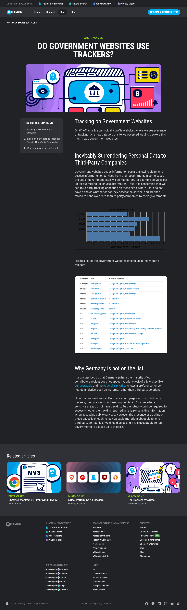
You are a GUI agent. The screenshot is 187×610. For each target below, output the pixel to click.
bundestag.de (83, 385)
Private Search (78, 3)
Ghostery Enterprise (149, 544)
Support (50, 12)
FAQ (94, 569)
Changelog (145, 556)
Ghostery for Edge (55, 585)
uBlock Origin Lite (101, 556)
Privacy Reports (150, 535)
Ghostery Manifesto (149, 532)
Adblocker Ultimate (101, 536)
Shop (73, 12)
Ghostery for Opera (56, 581)
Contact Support (100, 573)
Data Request (99, 581)
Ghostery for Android (57, 590)
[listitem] (34, 484)
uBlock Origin (99, 552)
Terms (84, 603)
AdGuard (97, 528)
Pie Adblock (98, 544)
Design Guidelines (101, 585)
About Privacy (99, 590)
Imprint (107, 603)
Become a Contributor (164, 12)
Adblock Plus (98, 532)
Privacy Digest (126, 3)
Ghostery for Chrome (57, 569)
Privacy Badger (100, 548)
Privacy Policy (96, 603)
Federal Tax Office (115, 385)
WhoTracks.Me (102, 3)
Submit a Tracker (100, 577)
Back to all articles (22, 22)
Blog (62, 12)
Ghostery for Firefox (56, 573)
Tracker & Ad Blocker (50, 3)
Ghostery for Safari (56, 577)
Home (37, 12)
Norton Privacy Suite (102, 540)
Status (143, 528)
